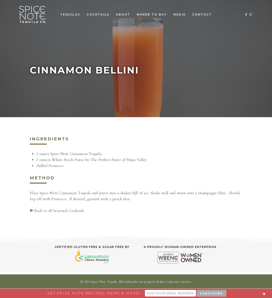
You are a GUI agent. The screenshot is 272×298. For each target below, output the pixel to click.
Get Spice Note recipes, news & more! (93, 293)
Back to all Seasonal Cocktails (57, 210)
